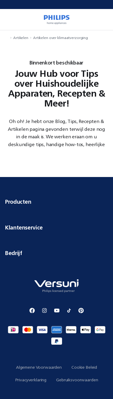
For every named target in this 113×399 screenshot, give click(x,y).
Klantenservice (56, 227)
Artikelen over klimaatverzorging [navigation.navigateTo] (60, 37)
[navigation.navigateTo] (6, 37)
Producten (56, 201)
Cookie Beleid (84, 367)
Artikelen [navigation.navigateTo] (20, 37)
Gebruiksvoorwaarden (77, 379)
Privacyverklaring (31, 379)
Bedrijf (56, 253)
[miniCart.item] (105, 19)
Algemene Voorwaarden (39, 367)
